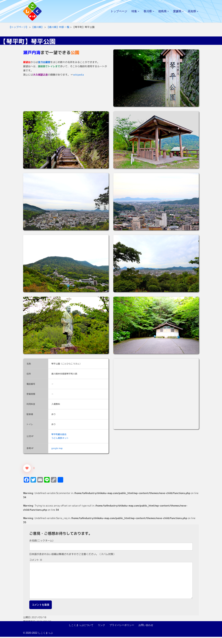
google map (57, 448)
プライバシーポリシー (121, 626)
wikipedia (78, 74)
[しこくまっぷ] (32, 11)
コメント (35, 560)
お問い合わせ (145, 626)
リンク (101, 626)
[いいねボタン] (27, 468)
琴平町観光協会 (58, 434)
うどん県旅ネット (60, 438)
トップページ (119, 11)
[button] (138, 11)
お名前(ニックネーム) (41, 541)
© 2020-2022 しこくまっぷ (38, 634)
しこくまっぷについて (81, 626)
